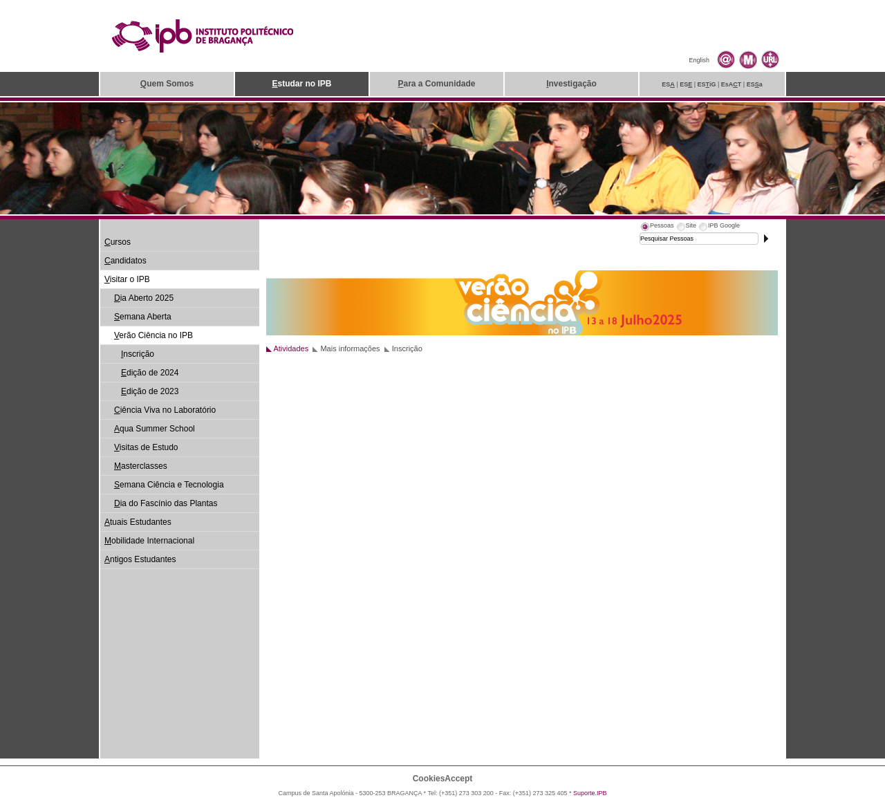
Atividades (290, 348)
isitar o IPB (127, 279)
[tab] (657, 227)
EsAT (731, 84)
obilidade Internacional (149, 541)
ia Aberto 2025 (144, 298)
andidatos (125, 261)
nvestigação (571, 84)
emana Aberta (142, 317)
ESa (755, 84)
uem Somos (167, 84)
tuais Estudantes (137, 522)
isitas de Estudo (146, 447)
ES (668, 84)
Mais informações (350, 348)
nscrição (137, 354)
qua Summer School (154, 429)
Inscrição (407, 348)
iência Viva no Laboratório (165, 410)
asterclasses (140, 466)
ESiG (707, 84)
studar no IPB (301, 84)
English (699, 60)
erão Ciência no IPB (153, 335)
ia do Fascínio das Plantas (165, 503)
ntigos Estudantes (140, 559)
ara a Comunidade (436, 84)
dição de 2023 (149, 391)
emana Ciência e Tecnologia (169, 485)
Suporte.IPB (590, 793)
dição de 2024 (149, 373)
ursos (117, 242)
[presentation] (657, 227)
